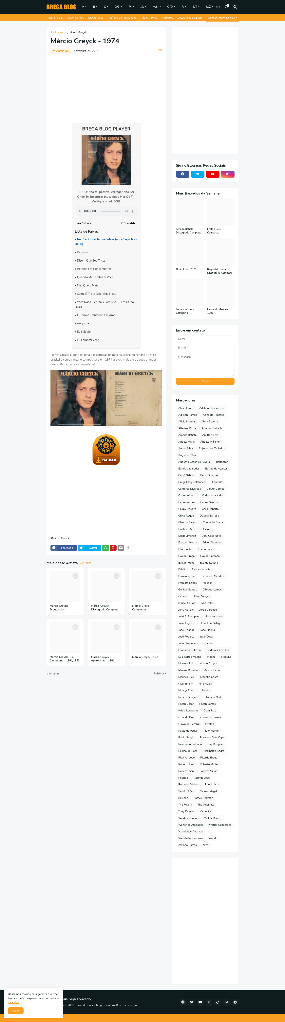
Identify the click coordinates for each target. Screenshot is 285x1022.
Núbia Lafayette (188, 710)
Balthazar (222, 462)
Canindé (217, 482)
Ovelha (209, 724)
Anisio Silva (185, 448)
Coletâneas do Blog (190, 18)
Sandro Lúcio (186, 791)
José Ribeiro (207, 630)
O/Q (170, 7)
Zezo (205, 845)
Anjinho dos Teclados (212, 448)
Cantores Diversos (189, 489)
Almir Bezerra (209, 421)
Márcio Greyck (78, 32)
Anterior (54, 673)
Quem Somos (75, 18)
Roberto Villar (208, 771)
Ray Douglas (215, 744)
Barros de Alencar (216, 468)
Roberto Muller (209, 764)
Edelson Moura (187, 542)
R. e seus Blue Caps (212, 737)
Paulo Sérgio (186, 737)
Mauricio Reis (186, 677)
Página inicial (58, 32)
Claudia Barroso (209, 516)
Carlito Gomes (215, 489)
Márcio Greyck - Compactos (142, 607)
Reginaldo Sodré (214, 751)
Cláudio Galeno (187, 522)
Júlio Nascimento (188, 643)
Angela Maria (186, 442)
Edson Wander (212, 542)
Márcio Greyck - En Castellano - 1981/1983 (65, 659)
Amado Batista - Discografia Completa (188, 231)
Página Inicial (55, 18)
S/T (195, 7)
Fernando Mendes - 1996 (218, 311)
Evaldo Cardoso (210, 556)
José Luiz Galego (211, 623)
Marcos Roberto (188, 670)
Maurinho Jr (185, 684)
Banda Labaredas (189, 468)
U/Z (208, 7)
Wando (212, 838)
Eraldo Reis (205, 549)
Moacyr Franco (187, 690)
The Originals (206, 805)
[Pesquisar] (235, 7)
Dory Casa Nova (211, 536)
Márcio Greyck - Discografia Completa (105, 607)
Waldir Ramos (212, 818)
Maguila (226, 657)
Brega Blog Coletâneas (192, 482)
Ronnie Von (212, 784)
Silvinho (183, 798)
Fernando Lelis (201, 569)
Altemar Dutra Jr (212, 428)
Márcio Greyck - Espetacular (60, 607)
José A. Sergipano (189, 616)
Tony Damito (186, 811)
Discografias (95, 18)
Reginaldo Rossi (188, 751)
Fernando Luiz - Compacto (185, 311)
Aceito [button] (16, 1011)
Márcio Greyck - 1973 (145, 657)
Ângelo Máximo (210, 442)
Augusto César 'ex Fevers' (194, 462)
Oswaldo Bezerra (189, 724)
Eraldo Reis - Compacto (214, 231)
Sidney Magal (208, 791)
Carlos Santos (209, 502)
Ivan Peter (207, 603)
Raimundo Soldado (190, 744)
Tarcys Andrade (203, 798)
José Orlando (186, 630)
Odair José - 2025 (186, 269)
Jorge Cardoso (208, 610)
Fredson (207, 583)
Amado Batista (187, 435)
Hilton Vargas (201, 596)
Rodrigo (183, 778)
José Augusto (186, 623)
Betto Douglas (209, 475)
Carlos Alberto (187, 495)
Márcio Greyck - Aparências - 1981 (102, 659)
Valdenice (205, 811)
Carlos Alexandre (212, 495)
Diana (206, 529)
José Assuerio (214, 616)
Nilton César (186, 704)
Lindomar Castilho (217, 650)
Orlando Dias (186, 717)
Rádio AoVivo (149, 18)
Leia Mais (13, 1002)
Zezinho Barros (187, 845)
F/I (130, 7)
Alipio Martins (187, 421)
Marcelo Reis (186, 663)
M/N (155, 7)
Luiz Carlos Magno (189, 657)
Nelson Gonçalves (189, 697)
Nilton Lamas (207, 704)
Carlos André (186, 502)
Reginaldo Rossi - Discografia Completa (220, 271)
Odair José (209, 710)
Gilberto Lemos (212, 589)
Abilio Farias (186, 408)
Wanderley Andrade (190, 831)
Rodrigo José (202, 778)
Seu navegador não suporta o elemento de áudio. (106, 211)
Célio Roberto (210, 509)
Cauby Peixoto (187, 509)
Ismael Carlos (186, 603)
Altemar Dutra (187, 428)
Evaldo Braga (186, 556)
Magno (211, 657)
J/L (142, 7)
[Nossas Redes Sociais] (222, 18)
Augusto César (187, 455)
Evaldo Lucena (209, 563)
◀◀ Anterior (84, 223)
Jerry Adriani (186, 610)
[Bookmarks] (226, 7)
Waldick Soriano (188, 818)
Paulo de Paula (187, 731)
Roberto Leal (186, 764)
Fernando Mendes (212, 576)
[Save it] (160, 51)
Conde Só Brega (213, 522)
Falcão (182, 569)
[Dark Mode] (218, 7)
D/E (117, 7)
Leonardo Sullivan (189, 650)
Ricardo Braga (208, 757)
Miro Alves (205, 684)
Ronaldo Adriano (188, 784)
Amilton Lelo (210, 435)
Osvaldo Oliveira (210, 717)
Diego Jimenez (187, 536)
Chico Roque (186, 516)
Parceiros (167, 18)
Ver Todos (85, 563)
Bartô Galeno (186, 475)
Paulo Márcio (211, 731)
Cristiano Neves (188, 529)
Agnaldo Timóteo (213, 415)
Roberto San (186, 771)
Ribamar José (186, 757)
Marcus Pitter (212, 670)
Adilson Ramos (187, 415)
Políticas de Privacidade (122, 18)
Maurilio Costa (209, 677)
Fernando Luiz (187, 576)
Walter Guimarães (220, 825)
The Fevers (185, 805)
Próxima (159, 673)
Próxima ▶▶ (128, 223)
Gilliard (182, 596)
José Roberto (186, 637)
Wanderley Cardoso (190, 838)
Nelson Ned (213, 697)
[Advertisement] (106, 86)
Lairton (209, 643)
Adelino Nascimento (211, 408)
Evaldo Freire (186, 563)
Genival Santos (187, 589)
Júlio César (206, 637)
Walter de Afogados (190, 825)
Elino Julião (185, 549)
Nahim (206, 690)
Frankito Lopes (187, 583)
